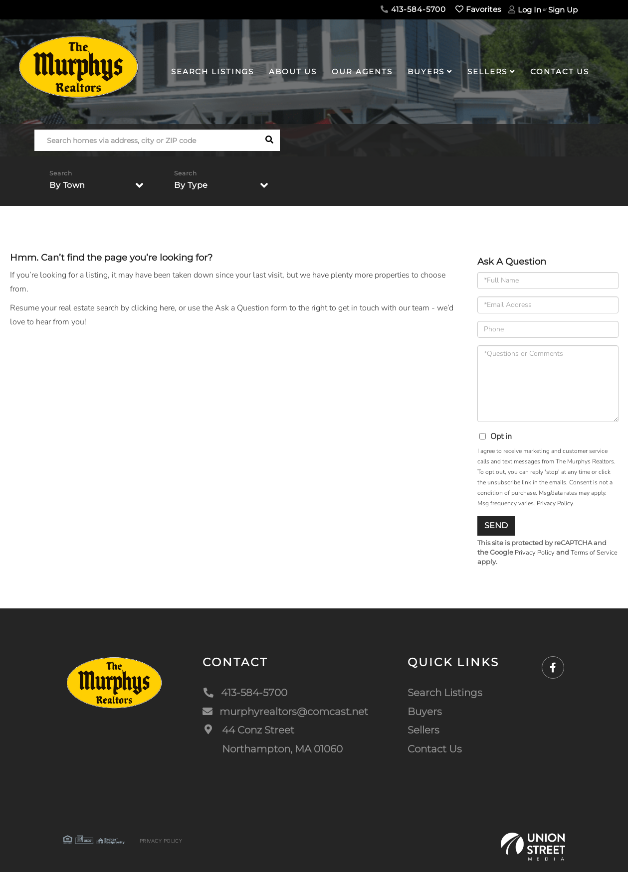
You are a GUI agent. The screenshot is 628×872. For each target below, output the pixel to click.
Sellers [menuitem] (487, 71)
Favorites (478, 9)
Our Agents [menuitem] (362, 71)
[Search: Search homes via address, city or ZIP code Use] (146, 140)
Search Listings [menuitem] (212, 71)
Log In (529, 9)
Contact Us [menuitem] (559, 71)
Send (496, 525)
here (167, 307)
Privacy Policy (555, 503)
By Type (191, 185)
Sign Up (563, 9)
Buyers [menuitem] (426, 71)
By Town (67, 185)
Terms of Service (594, 552)
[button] (269, 140)
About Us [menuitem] (293, 71)
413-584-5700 (413, 9)
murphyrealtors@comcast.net (285, 712)
